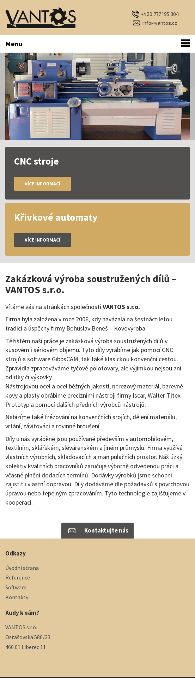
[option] (97, 96)
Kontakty (16, 597)
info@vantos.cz (159, 23)
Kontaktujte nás (106, 530)
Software (15, 587)
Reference (17, 577)
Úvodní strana (22, 567)
